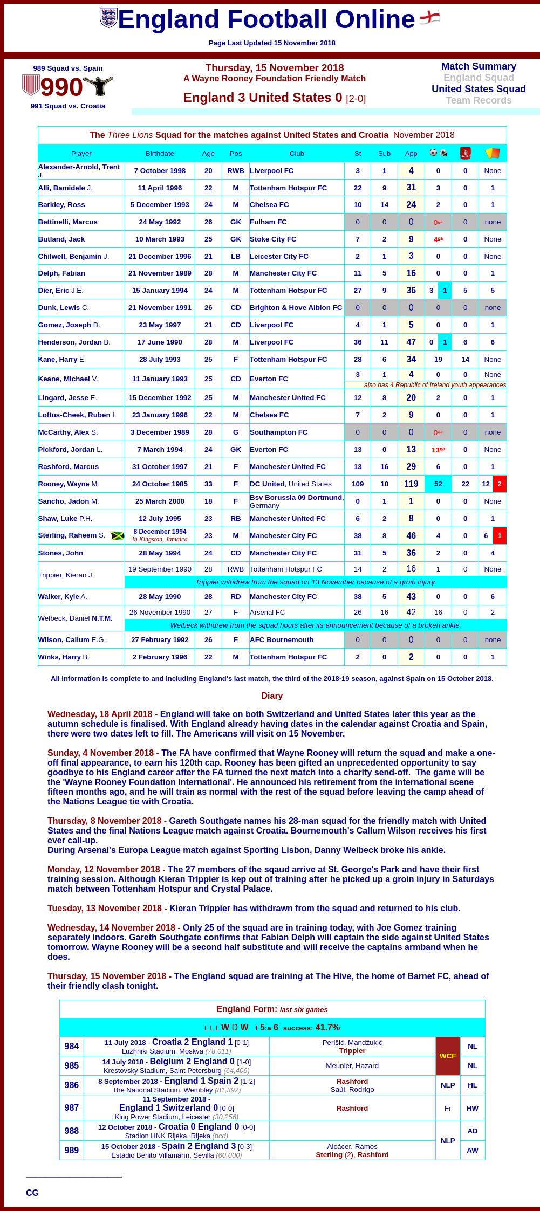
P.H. (65, 518)
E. (62, 359)
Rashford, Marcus (68, 467)
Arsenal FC (267, 612)
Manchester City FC (283, 273)
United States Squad (479, 89)
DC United (267, 484)
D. (69, 325)
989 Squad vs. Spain (67, 68)
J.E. (61, 290)
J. (74, 256)
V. (68, 379)
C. (64, 308)
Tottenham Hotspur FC (288, 188)
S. (72, 535)
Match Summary (478, 66)
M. (68, 501)
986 (72, 1085)
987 (72, 1107)
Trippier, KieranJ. (66, 575)
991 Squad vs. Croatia (68, 106)
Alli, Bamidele (65, 188)
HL (472, 1085)
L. (70, 449)
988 (72, 1131)
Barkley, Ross (61, 205)
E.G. (72, 640)
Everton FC (269, 379)
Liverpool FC (271, 171)
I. (77, 415)
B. (74, 342)
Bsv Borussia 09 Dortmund (296, 497)
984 (72, 1046)
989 (72, 1150)
